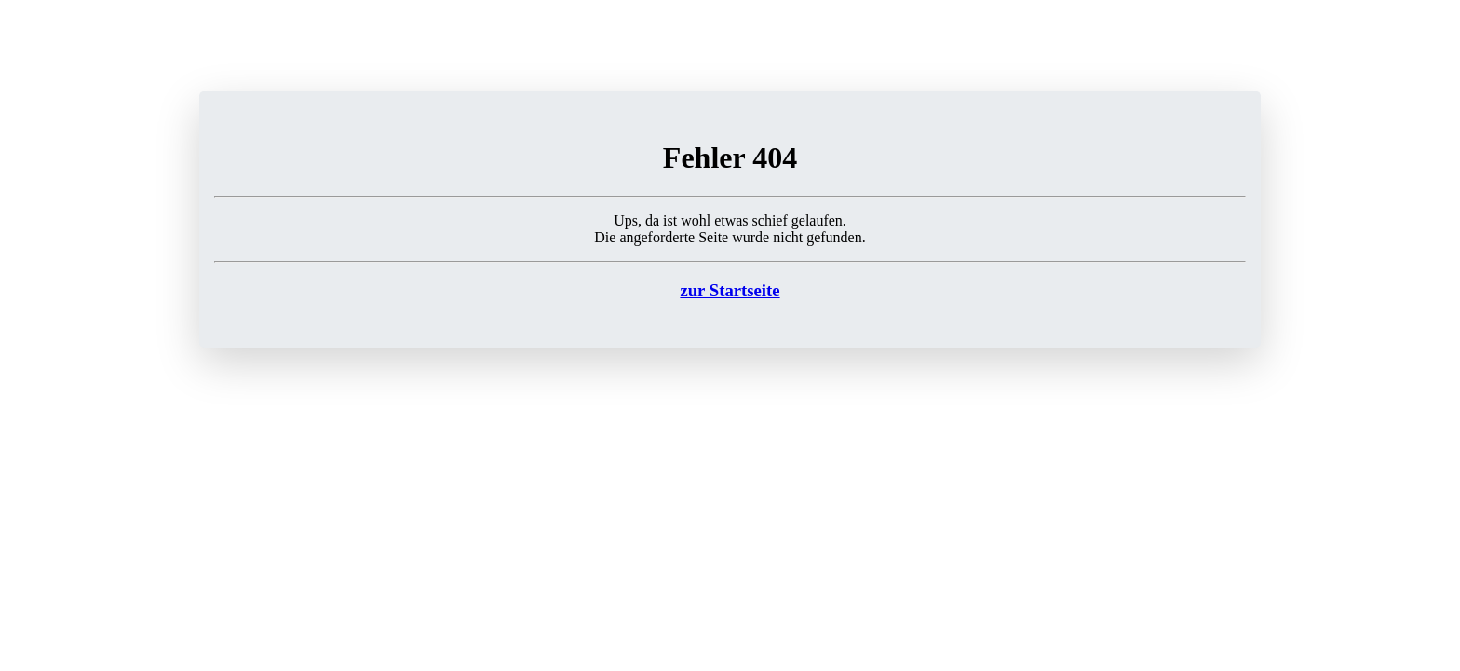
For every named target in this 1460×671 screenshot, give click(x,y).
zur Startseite (729, 290)
